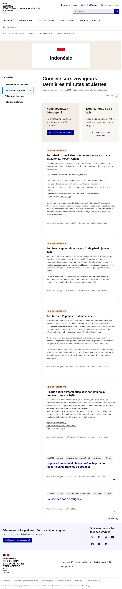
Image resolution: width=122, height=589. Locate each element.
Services (82, 20)
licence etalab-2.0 (81, 586)
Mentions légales (47, 581)
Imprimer (116, 95)
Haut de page (113, 518)
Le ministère (7, 20)
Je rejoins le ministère (11, 27)
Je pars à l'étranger (71, 5)
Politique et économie (14, 96)
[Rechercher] (93, 11)
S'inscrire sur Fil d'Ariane (59, 133)
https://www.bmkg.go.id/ (55, 423)
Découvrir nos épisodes (17, 540)
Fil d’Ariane (64, 197)
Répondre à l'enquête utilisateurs (101, 134)
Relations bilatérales (14, 102)
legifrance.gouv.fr (101, 562)
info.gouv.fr (66, 562)
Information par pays (46, 20)
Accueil (5, 33)
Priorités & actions (25, 20)
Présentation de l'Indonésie (17, 85)
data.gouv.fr (66, 567)
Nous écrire (78, 581)
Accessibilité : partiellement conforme (26, 581)
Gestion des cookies (93, 581)
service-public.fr (82, 562)
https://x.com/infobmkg (54, 428)
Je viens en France (111, 5)
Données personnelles (64, 581)
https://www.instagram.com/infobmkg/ (60, 426)
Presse (95, 20)
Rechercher (116, 11)
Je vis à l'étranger (90, 5)
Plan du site (6, 581)
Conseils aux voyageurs (67, 20)
